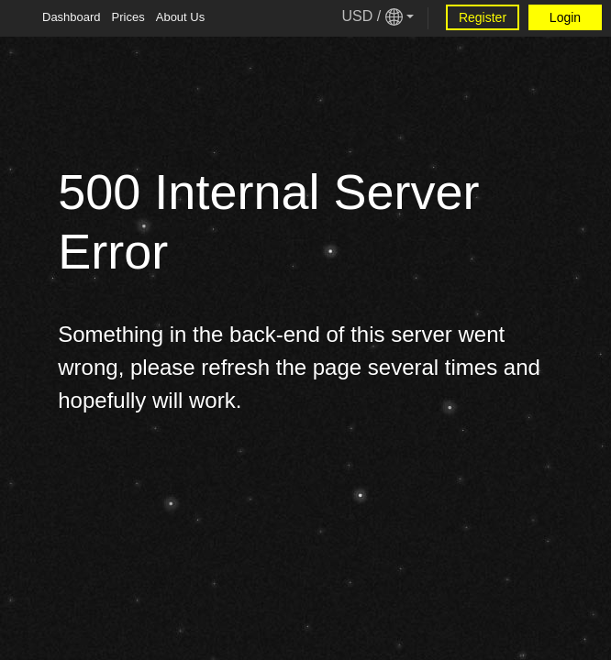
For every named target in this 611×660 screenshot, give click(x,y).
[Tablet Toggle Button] (18, 18)
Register (482, 17)
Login (565, 17)
